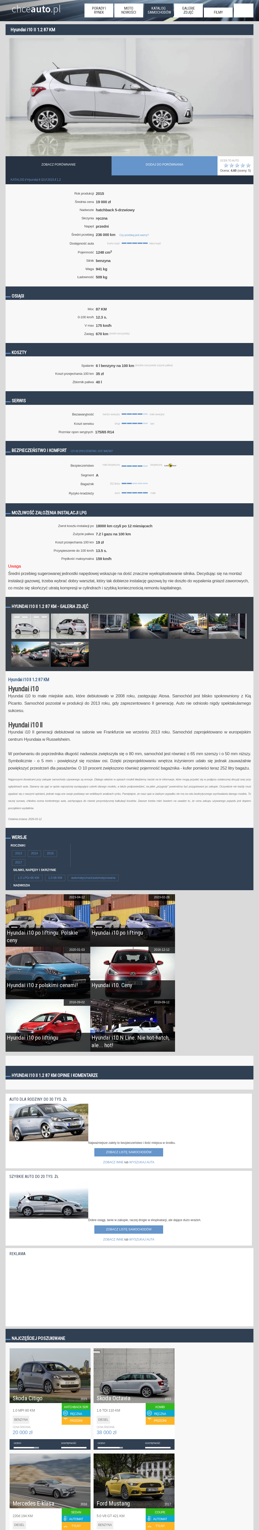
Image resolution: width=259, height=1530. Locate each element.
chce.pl (36, 7)
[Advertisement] (47, 1290)
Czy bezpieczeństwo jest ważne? (92, 451)
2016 (50, 853)
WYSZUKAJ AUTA (141, 1162)
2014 (34, 853)
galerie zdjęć (188, 10)
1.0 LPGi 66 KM (28, 878)
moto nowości (128, 10)
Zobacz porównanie (58, 164)
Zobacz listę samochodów (129, 1152)
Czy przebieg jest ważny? (134, 234)
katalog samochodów (159, 10)
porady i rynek (99, 10)
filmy (218, 12)
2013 (18, 853)
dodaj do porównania (164, 164)
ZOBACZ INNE (113, 1162)
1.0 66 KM (55, 878)
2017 (18, 862)
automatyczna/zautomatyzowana (93, 878)
